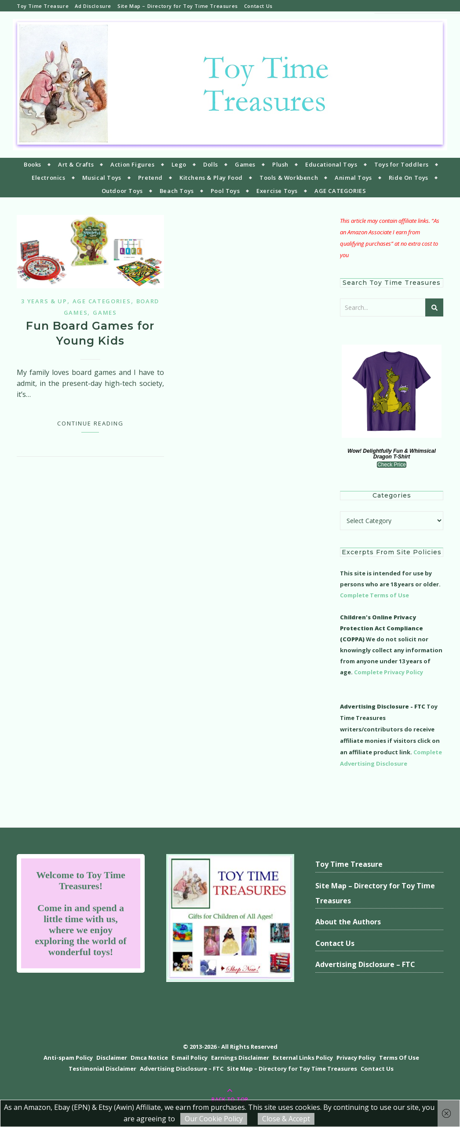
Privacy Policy (356, 1058)
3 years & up (44, 301)
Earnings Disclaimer (240, 1058)
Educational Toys (331, 164)
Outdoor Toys (122, 191)
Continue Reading (90, 423)
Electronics (49, 178)
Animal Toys (353, 178)
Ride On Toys (408, 178)
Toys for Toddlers (401, 164)
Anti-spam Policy (68, 1058)
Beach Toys (177, 191)
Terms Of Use (399, 1058)
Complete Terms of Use (374, 595)
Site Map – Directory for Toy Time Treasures (177, 6)
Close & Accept (286, 1118)
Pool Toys (225, 191)
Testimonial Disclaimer (102, 1068)
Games (245, 164)
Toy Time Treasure (43, 6)
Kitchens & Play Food (211, 178)
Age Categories (102, 301)
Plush (280, 164)
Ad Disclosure (93, 6)
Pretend (150, 178)
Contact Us (258, 6)
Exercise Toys (277, 191)
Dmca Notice (149, 1058)
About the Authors (348, 922)
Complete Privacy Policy (388, 672)
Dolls (210, 164)
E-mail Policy (190, 1058)
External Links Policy (303, 1058)
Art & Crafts (76, 164)
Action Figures (132, 164)
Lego (179, 164)
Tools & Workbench (288, 178)
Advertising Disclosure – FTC (365, 964)
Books (32, 164)
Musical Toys (101, 178)
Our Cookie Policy (214, 1118)
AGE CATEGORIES (340, 191)
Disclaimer (111, 1058)
